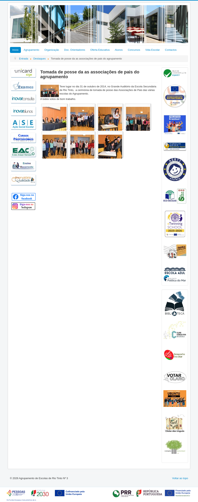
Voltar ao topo (180, 478)
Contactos (171, 49)
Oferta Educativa (100, 49)
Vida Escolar (152, 49)
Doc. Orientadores (74, 49)
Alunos (119, 49)
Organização (51, 49)
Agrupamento (31, 49)
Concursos (134, 49)
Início (15, 49)
